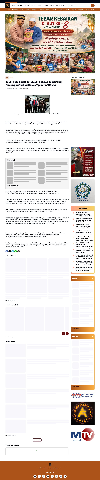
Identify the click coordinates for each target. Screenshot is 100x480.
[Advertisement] (83, 121)
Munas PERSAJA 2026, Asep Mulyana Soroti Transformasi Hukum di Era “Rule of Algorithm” (84, 244)
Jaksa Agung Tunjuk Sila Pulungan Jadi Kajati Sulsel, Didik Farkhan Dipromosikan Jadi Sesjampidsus (84, 250)
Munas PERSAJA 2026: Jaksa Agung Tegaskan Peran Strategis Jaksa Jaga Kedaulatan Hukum (83, 226)
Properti (80, 10)
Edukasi (74, 10)
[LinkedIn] (60, 476)
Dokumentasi (49, 5)
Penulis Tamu (60, 5)
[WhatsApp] (15, 251)
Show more (37, 440)
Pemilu (67, 10)
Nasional (41, 10)
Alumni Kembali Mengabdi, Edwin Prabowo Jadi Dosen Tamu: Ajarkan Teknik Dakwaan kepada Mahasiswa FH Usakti (84, 269)
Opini (47, 10)
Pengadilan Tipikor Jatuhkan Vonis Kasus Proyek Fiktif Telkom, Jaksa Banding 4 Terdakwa (84, 214)
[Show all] (92, 278)
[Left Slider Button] (63, 333)
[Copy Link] (18, 251)
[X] (9, 251)
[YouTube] (47, 476)
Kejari (27, 10)
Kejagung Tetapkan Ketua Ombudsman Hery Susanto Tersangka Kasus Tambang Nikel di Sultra (84, 262)
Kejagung (15, 10)
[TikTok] (56, 476)
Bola (34, 5)
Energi (87, 10)
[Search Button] (92, 5)
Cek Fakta (54, 10)
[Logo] (50, 464)
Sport (40, 5)
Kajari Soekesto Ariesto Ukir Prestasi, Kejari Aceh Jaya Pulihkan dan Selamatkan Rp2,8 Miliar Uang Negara (84, 256)
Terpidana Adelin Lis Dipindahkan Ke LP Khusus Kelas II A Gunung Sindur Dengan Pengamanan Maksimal (83, 232)
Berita (20, 5)
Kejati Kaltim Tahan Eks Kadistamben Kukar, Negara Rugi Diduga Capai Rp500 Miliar (83, 238)
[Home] (7, 77)
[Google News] (52, 476)
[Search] (79, 5)
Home (13, 5)
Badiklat (33, 10)
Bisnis (27, 5)
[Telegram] (12, 251)
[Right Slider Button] (93, 9)
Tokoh (61, 10)
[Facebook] (6, 251)
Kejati (22, 10)
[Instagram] (43, 476)
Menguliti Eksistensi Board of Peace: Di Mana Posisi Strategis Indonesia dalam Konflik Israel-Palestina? (83, 220)
